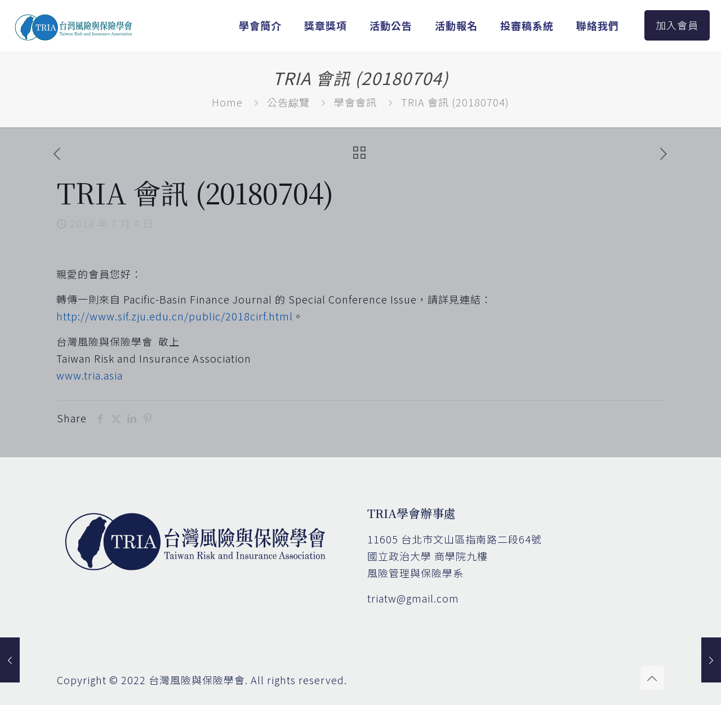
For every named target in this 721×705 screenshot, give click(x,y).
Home (227, 102)
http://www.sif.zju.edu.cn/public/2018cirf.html (174, 316)
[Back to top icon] (652, 678)
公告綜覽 (288, 102)
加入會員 (677, 24)
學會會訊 (355, 102)
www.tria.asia (89, 375)
